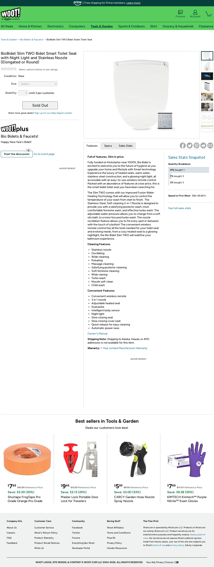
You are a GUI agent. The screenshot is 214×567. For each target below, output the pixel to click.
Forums (180, 14)
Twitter (76, 532)
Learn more (133, 3)
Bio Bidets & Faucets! (31, 39)
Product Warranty (44, 537)
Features (92, 145)
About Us (12, 527)
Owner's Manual (97, 333)
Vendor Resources (117, 548)
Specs (108, 145)
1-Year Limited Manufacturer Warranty (124, 348)
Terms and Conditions (119, 532)
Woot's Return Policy (45, 532)
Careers (11, 532)
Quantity (11, 92)
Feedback (12, 543)
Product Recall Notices (47, 543)
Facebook (77, 527)
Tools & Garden (9, 39)
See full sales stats (179, 208)
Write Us (39, 548)
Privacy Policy (114, 543)
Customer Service (44, 527)
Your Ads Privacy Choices (159, 562)
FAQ (9, 537)
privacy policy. (177, 545)
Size (14, 83)
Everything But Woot (83, 543)
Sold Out (40, 105)
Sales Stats (126, 145)
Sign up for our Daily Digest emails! (53, 113)
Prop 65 (111, 537)
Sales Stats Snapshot (186, 157)
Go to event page (44, 154)
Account (195, 14)
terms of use (159, 545)
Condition (10, 76)
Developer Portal (81, 548)
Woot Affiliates (115, 527)
